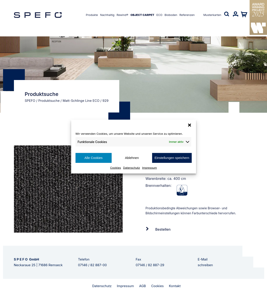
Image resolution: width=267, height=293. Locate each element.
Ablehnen (132, 158)
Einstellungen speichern (171, 158)
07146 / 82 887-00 (92, 265)
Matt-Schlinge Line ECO (81, 101)
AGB (142, 286)
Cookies (115, 167)
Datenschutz (131, 167)
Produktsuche (49, 101)
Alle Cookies (93, 158)
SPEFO (30, 101)
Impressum (149, 167)
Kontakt (175, 286)
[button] (189, 125)
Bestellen (163, 229)
